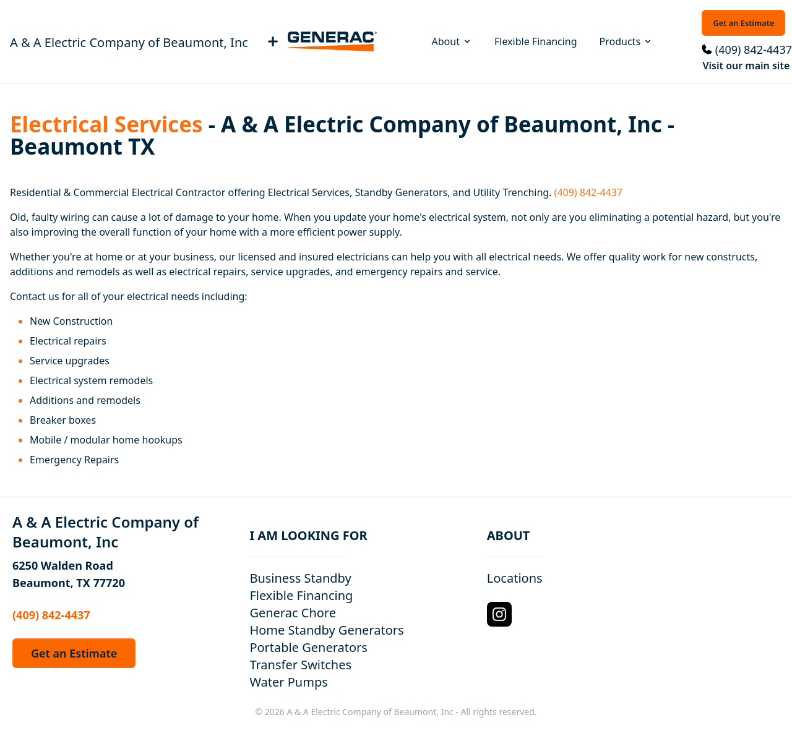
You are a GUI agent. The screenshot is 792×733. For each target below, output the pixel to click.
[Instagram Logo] (499, 614)
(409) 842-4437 (753, 49)
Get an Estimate (743, 22)
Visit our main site (746, 65)
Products (626, 41)
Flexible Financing (535, 41)
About (452, 41)
